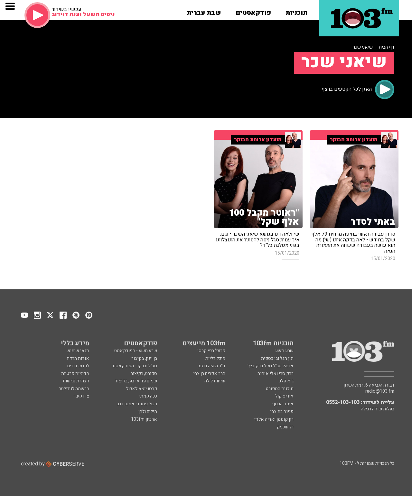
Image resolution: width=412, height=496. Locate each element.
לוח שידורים (78, 365)
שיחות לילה (214, 381)
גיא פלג (286, 381)
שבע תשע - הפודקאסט (135, 350)
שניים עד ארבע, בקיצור (136, 381)
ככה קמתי (148, 396)
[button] (296, 10)
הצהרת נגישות (76, 381)
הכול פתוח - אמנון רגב (137, 403)
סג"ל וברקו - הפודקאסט (135, 365)
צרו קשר (81, 396)
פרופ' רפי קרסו (211, 350)
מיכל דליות (215, 358)
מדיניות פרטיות (75, 373)
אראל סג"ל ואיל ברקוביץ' (271, 365)
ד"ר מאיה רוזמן (211, 365)
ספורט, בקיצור (144, 373)
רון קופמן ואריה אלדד (273, 419)
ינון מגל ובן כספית (277, 358)
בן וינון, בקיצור (144, 358)
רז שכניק (285, 427)
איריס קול (284, 396)
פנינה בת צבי (282, 411)
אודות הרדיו (78, 358)
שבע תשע (284, 350)
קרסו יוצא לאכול (141, 388)
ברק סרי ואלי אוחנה (276, 373)
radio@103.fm (379, 391)
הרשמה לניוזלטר (74, 388)
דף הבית (386, 47)
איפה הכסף (283, 403)
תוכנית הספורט (280, 388)
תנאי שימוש (78, 350)
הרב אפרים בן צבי (209, 373)
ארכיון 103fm (144, 419)
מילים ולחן (147, 411)
